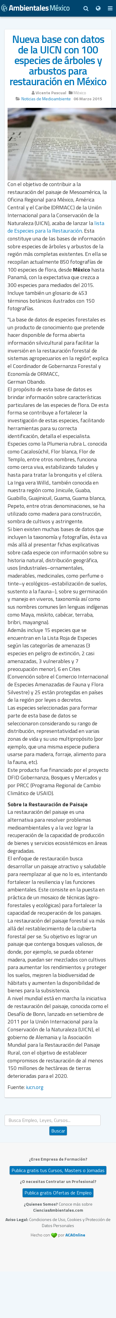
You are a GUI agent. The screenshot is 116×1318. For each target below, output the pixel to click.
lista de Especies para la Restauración (56, 227)
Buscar (58, 1130)
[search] (53, 1120)
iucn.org (34, 1087)
